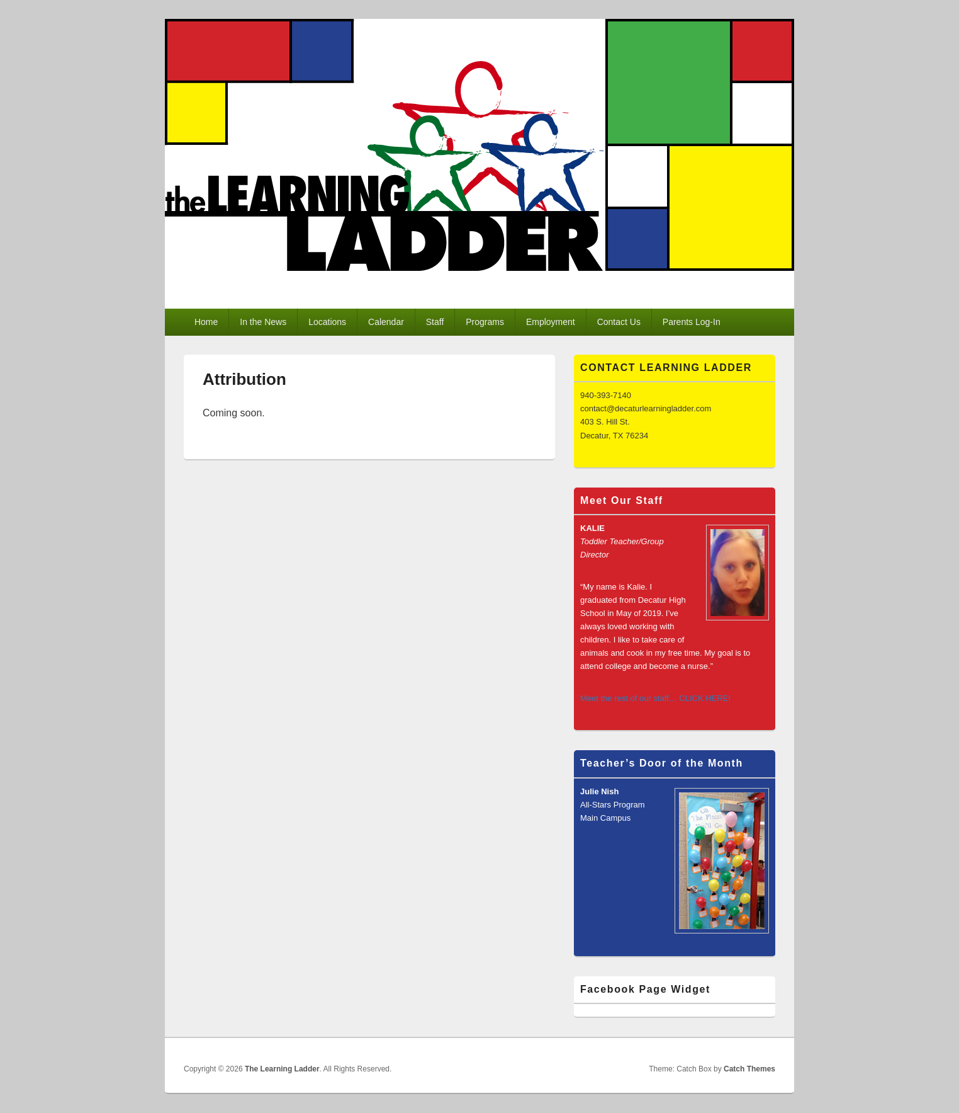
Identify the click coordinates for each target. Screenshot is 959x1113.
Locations (327, 322)
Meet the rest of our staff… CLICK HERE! (655, 698)
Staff (435, 322)
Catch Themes (749, 1068)
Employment (550, 322)
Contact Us (619, 322)
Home (206, 322)
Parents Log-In (692, 322)
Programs (485, 322)
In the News (263, 322)
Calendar (386, 322)
